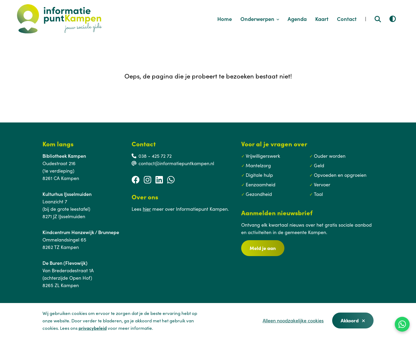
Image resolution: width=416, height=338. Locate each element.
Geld (319, 165)
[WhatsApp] (402, 324)
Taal (318, 194)
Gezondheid (259, 194)
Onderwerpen (259, 18)
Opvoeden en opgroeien (340, 175)
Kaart (321, 18)
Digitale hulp (259, 175)
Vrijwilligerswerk (263, 155)
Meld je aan (263, 248)
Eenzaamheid (260, 184)
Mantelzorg (258, 165)
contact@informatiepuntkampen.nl (176, 163)
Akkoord (353, 320)
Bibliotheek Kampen (64, 155)
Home (224, 18)
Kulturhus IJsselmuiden (67, 194)
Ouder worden (329, 155)
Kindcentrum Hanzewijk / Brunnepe (80, 232)
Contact (347, 18)
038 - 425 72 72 (155, 155)
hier (147, 208)
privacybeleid (93, 328)
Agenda (297, 18)
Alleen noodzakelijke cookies (293, 320)
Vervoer (322, 184)
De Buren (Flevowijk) (65, 263)
